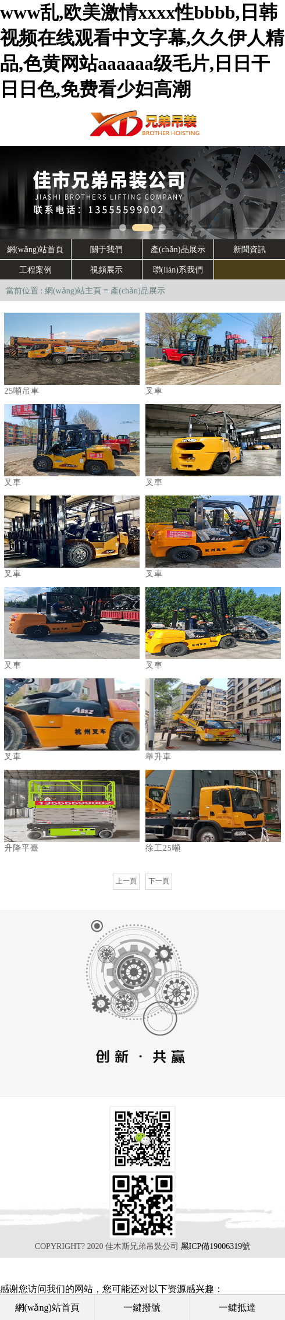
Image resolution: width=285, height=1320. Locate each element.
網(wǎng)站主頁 (73, 290)
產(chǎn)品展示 (138, 290)
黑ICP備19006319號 (216, 1246)
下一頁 (158, 881)
